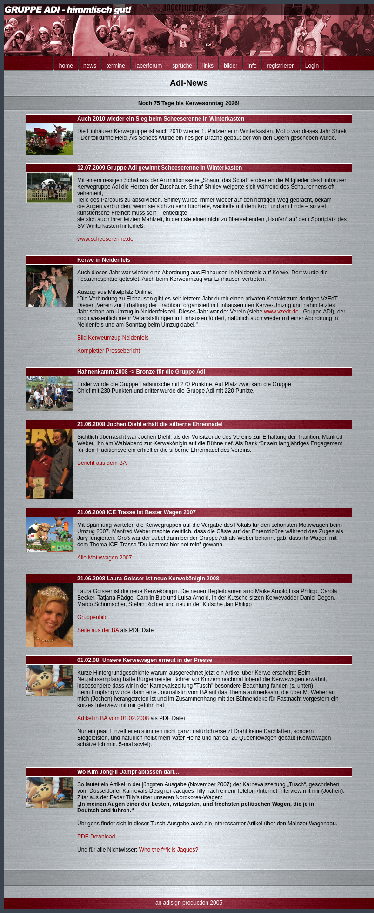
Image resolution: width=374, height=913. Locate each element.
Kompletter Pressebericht (108, 350)
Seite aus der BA (98, 630)
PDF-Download (96, 836)
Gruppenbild (92, 617)
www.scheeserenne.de (105, 239)
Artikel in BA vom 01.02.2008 (113, 718)
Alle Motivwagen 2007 (104, 557)
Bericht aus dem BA (102, 463)
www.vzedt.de (281, 311)
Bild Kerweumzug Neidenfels (112, 337)
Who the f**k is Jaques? (168, 849)
